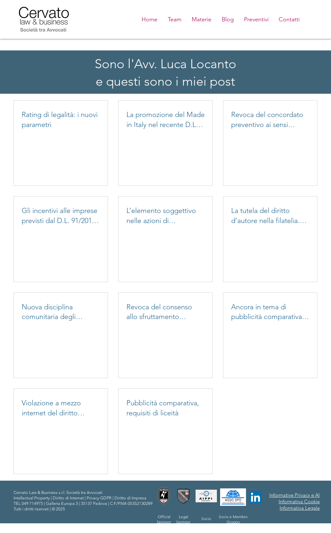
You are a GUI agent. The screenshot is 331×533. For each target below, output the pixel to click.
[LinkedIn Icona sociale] (255, 497)
